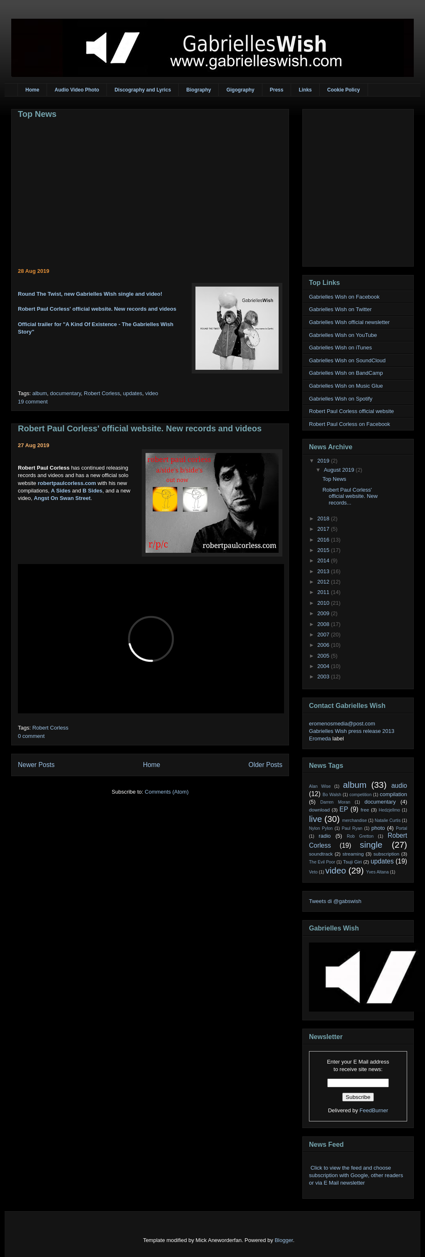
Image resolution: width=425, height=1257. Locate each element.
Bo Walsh (332, 794)
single (371, 844)
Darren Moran (335, 802)
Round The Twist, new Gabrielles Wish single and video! (90, 294)
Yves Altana (377, 872)
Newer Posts (36, 764)
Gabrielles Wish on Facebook (344, 297)
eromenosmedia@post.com (342, 723)
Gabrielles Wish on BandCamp (346, 373)
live (315, 819)
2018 (324, 518)
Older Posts (265, 764)
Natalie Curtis (387, 820)
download (319, 809)
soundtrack (321, 853)
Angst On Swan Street (62, 498)
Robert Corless (102, 393)
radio (325, 836)
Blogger (283, 1240)
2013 (324, 571)
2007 (324, 634)
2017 (324, 529)
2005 (324, 656)
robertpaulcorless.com (67, 483)
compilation (393, 794)
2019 (324, 461)
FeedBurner (374, 1110)
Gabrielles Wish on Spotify (340, 399)
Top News (37, 114)
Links (305, 90)
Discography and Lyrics (142, 90)
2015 (324, 550)
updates (132, 393)
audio (399, 785)
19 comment (33, 401)
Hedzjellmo (389, 810)
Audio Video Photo (76, 90)
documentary (65, 393)
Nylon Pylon (321, 828)
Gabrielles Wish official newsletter (349, 322)
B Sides (93, 490)
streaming (352, 853)
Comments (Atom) (166, 792)
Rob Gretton (360, 836)
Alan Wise (320, 786)
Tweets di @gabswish (335, 901)
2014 (324, 560)
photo (378, 828)
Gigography (240, 90)
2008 (324, 624)
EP (343, 809)
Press (277, 90)
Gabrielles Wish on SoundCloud (347, 360)
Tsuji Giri (352, 861)
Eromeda (320, 738)
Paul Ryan (352, 828)
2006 (324, 645)
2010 (324, 603)
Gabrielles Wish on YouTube (343, 335)
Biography (198, 90)
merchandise (354, 820)
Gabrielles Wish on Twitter (340, 309)
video (151, 393)
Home (32, 90)
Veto (313, 872)
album (39, 393)
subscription (386, 853)
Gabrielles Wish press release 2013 (351, 731)
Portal (401, 828)
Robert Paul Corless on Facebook (349, 424)
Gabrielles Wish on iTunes (340, 347)
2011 (324, 592)
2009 (324, 613)
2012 (324, 582)
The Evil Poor (322, 862)
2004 (324, 666)
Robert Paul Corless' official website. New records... (350, 496)
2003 (324, 676)
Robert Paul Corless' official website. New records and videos (97, 309)
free (365, 809)
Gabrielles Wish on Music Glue (346, 386)
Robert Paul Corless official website (351, 411)
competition (360, 794)
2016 (324, 540)
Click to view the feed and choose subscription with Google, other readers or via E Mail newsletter (356, 1175)
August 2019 (340, 470)
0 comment (31, 736)
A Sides (60, 490)
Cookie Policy (343, 90)
